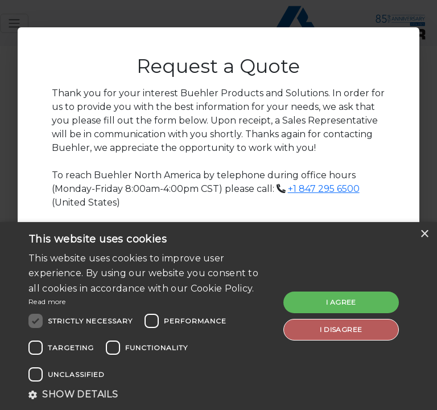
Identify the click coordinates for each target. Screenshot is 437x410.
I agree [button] (341, 302)
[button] (150, 394)
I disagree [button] (341, 329)
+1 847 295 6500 (324, 188)
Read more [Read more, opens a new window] (47, 301)
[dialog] (218, 316)
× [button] (424, 234)
